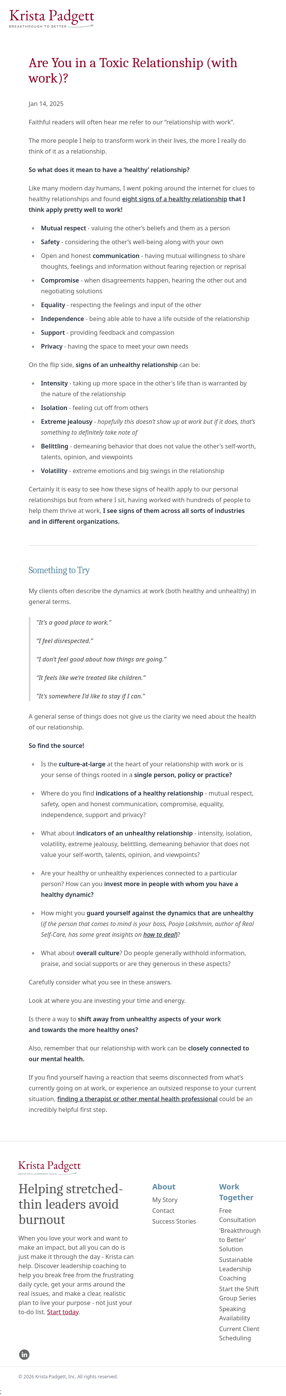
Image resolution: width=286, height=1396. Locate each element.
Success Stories (174, 1221)
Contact (163, 1210)
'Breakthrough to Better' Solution (240, 1239)
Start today (62, 1312)
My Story (165, 1200)
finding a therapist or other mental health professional (137, 1099)
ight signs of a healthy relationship (176, 199)
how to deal (159, 934)
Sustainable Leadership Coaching (236, 1268)
